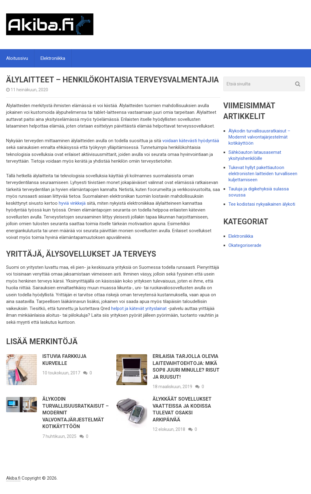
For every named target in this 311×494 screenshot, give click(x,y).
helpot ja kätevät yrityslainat (138, 308)
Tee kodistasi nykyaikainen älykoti (261, 204)
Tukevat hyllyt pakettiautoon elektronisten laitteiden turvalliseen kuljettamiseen (262, 173)
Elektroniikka (53, 58)
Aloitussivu (17, 58)
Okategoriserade (244, 245)
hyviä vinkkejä (72, 203)
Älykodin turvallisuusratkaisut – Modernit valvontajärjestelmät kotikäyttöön (259, 137)
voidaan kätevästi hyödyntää (190, 140)
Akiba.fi (13, 478)
